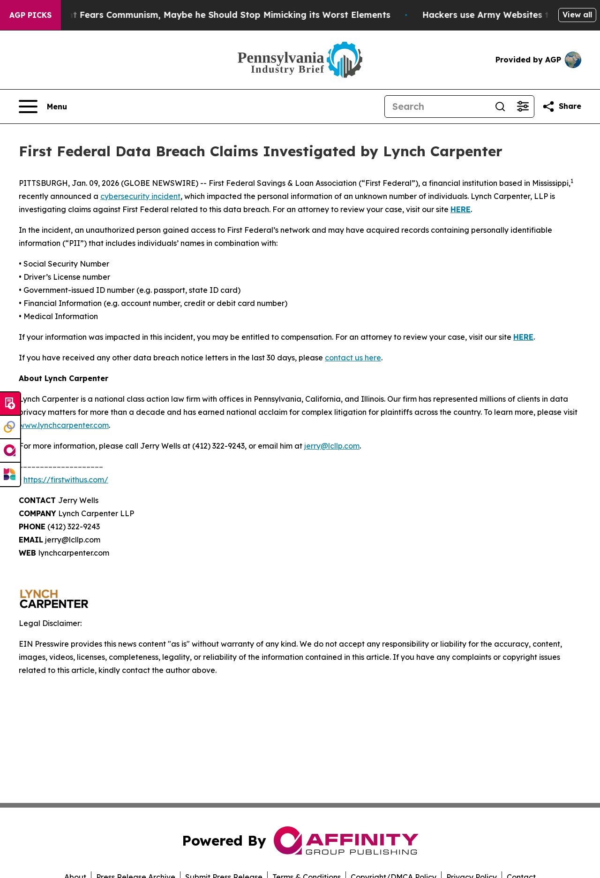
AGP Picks (30, 15)
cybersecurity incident (140, 196)
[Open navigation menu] (43, 106)
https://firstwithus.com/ (65, 479)
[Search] (437, 106)
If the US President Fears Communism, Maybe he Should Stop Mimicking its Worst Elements (208, 14)
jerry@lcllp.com (332, 445)
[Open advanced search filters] (522, 106)
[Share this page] (561, 106)
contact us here (353, 357)
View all (577, 14)
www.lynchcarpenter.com (64, 425)
